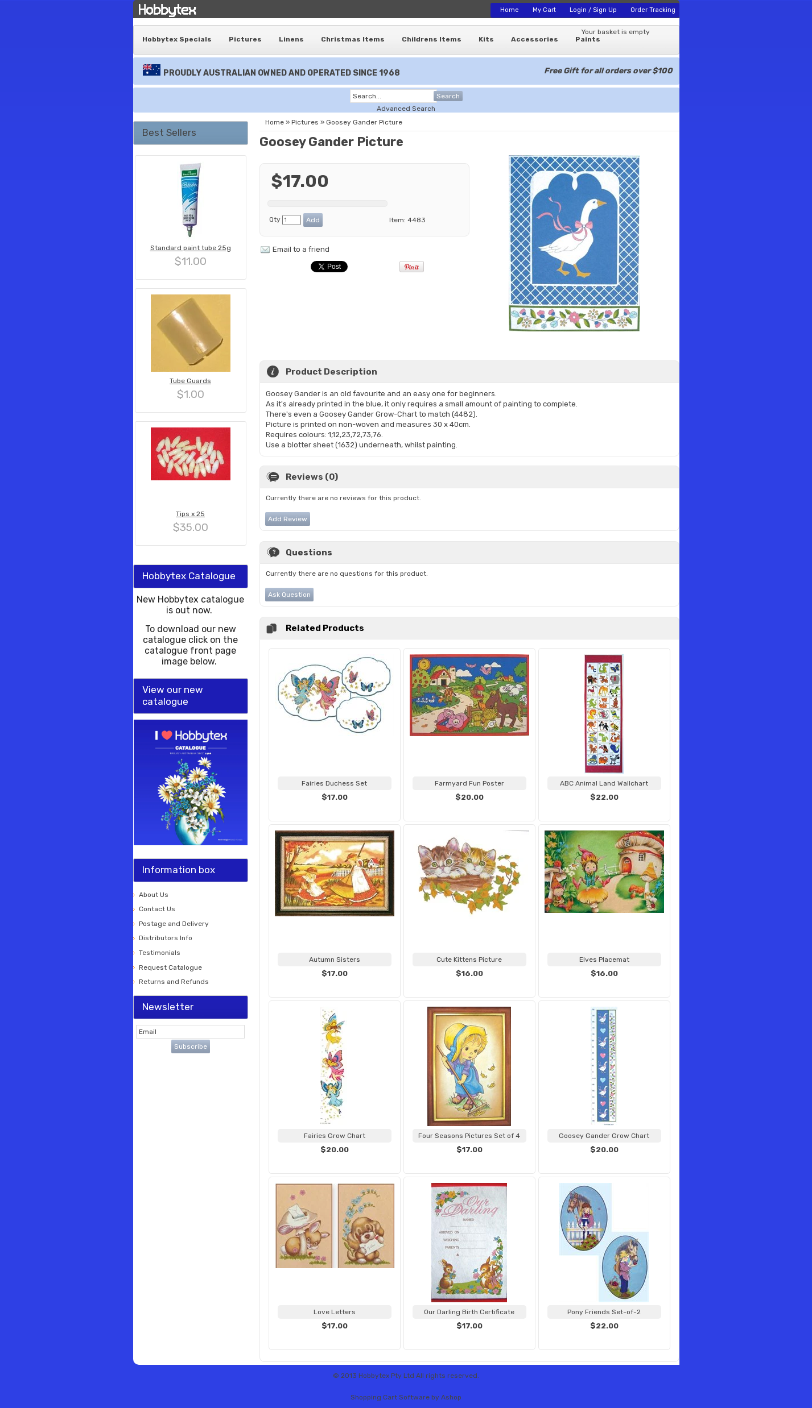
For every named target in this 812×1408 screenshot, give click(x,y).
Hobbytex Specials (177, 39)
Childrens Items (431, 39)
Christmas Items (353, 39)
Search (448, 96)
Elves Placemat (604, 959)
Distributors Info (165, 938)
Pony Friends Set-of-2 (604, 1312)
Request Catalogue (170, 967)
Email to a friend (301, 249)
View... (334, 811)
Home (509, 10)
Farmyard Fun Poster (469, 783)
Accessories (534, 39)
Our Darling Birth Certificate (469, 1312)
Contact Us (157, 909)
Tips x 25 (190, 514)
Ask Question (289, 595)
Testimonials (159, 953)
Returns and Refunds (174, 982)
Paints (587, 39)
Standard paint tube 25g (190, 248)
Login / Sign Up (593, 10)
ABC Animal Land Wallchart (604, 783)
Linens (291, 39)
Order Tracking (652, 10)
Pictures (245, 39)
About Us (153, 895)
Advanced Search (406, 109)
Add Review (287, 519)
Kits (486, 39)
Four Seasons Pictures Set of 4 (469, 1136)
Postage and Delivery (174, 924)
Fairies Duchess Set (334, 783)
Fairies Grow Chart (334, 1136)
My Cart (544, 10)
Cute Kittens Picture (469, 959)
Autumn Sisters (334, 959)
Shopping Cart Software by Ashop (406, 1397)
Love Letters (335, 1312)
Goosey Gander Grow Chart (604, 1136)
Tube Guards (190, 381)
